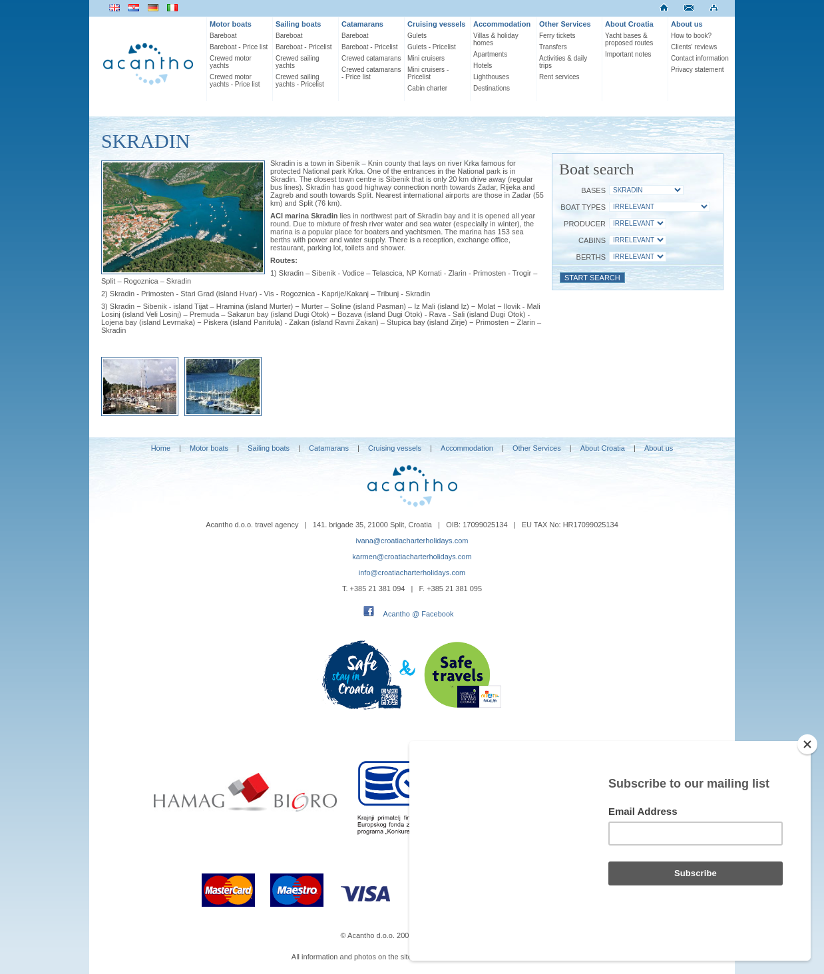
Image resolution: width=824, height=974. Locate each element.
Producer (585, 224)
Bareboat (223, 35)
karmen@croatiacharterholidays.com (411, 557)
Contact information (700, 58)
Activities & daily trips (563, 62)
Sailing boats (298, 24)
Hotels (482, 65)
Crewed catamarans (371, 58)
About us (687, 24)
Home (160, 448)
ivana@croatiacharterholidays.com (412, 541)
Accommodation (501, 24)
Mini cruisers (426, 58)
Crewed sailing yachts (297, 62)
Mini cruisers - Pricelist (428, 73)
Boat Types (583, 207)
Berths (591, 257)
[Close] (807, 744)
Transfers (553, 47)
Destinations (491, 88)
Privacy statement (697, 69)
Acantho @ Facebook (418, 614)
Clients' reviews (694, 47)
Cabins (592, 240)
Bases (593, 190)
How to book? (691, 35)
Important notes (628, 54)
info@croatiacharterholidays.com (412, 573)
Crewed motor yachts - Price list (235, 80)
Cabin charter (427, 88)
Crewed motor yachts (231, 62)
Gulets (417, 35)
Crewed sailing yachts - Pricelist (300, 80)
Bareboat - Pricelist (303, 47)
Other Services (565, 24)
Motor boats (231, 24)
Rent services (559, 77)
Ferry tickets (557, 35)
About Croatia (629, 24)
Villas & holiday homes (495, 39)
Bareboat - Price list (239, 47)
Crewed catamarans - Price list (371, 73)
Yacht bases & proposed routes (629, 39)
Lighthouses (491, 77)
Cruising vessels (436, 24)
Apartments (490, 54)
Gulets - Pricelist (431, 47)
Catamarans (362, 24)
